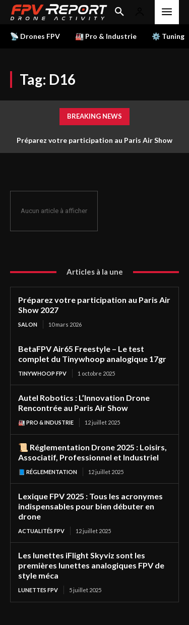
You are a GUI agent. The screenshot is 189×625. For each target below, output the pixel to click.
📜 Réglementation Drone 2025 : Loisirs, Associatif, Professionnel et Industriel (92, 452)
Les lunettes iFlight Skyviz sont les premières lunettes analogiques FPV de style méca (91, 565)
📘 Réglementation (47, 471)
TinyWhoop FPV (42, 373)
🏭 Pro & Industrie (46, 422)
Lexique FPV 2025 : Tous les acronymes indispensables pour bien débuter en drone (90, 506)
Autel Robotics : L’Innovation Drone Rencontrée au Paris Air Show (84, 402)
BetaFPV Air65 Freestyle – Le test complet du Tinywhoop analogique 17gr (92, 353)
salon (27, 324)
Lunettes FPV (38, 590)
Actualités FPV (41, 531)
